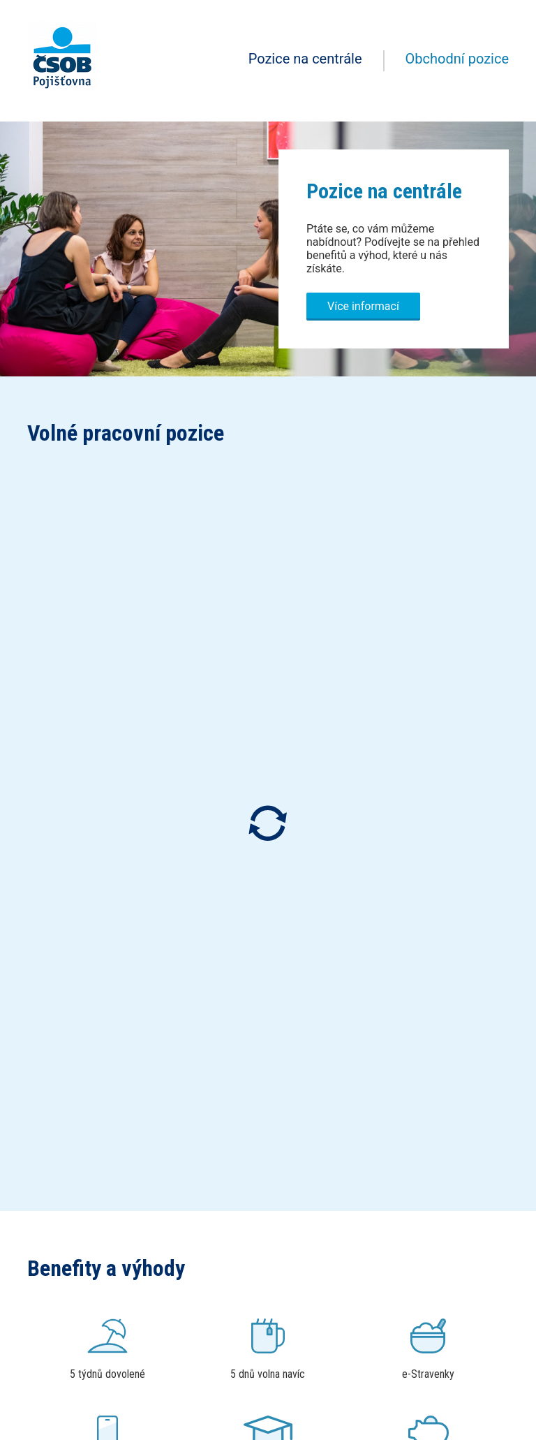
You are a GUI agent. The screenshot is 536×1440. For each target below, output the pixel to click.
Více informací (363, 306)
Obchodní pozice (457, 58)
